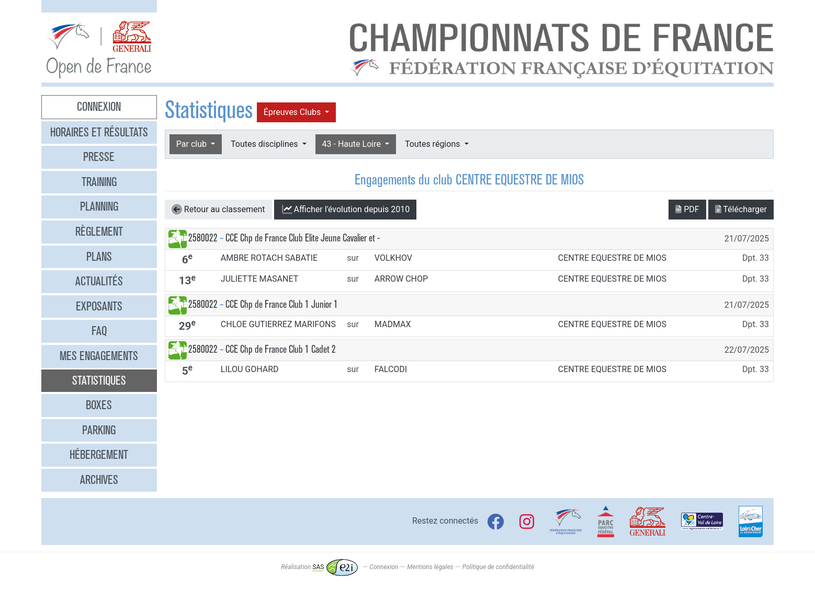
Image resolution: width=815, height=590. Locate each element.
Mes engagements (99, 356)
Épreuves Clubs (293, 112)
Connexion (99, 106)
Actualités (99, 281)
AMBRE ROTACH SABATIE (269, 258)
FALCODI (391, 369)
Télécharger (741, 209)
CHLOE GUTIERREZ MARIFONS (278, 324)
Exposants (99, 306)
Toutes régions (433, 144)
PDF (687, 209)
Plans (99, 256)
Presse (99, 156)
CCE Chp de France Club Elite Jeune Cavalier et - (302, 238)
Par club (192, 144)
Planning (99, 206)
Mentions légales (430, 567)
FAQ (99, 330)
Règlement (99, 231)
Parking (99, 430)
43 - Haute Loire (352, 144)
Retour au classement (218, 209)
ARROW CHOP (401, 279)
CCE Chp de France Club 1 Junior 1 (281, 304)
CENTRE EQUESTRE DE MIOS (612, 258)
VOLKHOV (393, 258)
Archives (99, 479)
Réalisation (319, 567)
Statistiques (99, 380)
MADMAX (393, 324)
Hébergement (99, 454)
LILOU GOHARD (250, 369)
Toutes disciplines (265, 144)
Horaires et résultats (99, 132)
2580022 (203, 238)
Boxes (99, 405)
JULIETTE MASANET (259, 279)
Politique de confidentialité (498, 567)
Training (99, 182)
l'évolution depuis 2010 (345, 209)
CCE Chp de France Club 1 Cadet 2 (280, 349)
